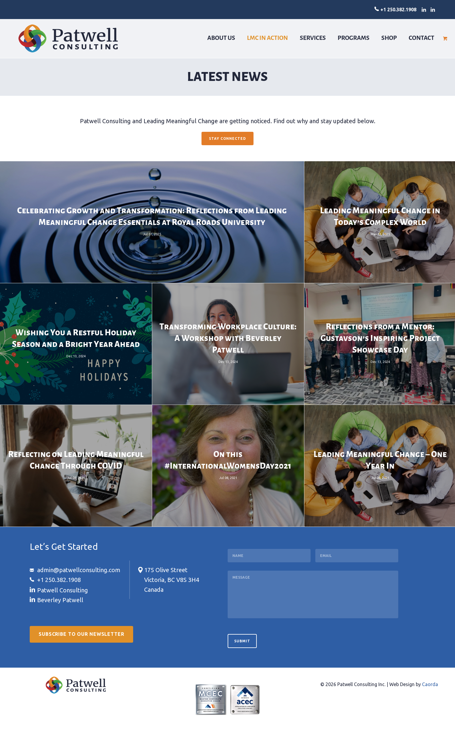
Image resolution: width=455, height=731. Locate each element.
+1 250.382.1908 (398, 9)
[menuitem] (221, 38)
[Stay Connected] (227, 138)
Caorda (430, 684)
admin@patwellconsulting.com (78, 569)
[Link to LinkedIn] (423, 9)
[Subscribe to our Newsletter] (81, 634)
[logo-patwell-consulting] (68, 38)
